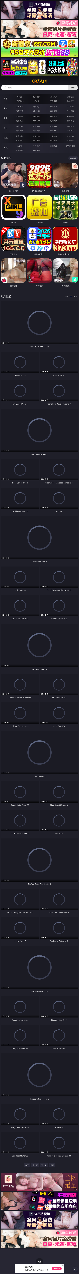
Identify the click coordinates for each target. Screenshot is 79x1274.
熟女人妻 (19, 111)
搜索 (73, 87)
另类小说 (36, 140)
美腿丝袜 (19, 130)
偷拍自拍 (36, 116)
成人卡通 (53, 116)
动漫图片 (70, 126)
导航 (6, 148)
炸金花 (36, 101)
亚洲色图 (36, 126)
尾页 (52, 1165)
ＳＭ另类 (70, 111)
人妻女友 (53, 136)
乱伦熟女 (53, 120)
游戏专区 (70, 97)
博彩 (6, 98)
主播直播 (53, 111)
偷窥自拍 (19, 126)
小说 (6, 138)
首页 (27, 1165)
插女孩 (19, 146)
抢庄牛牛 (70, 101)
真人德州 (36, 97)
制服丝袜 (19, 120)
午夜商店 (36, 146)
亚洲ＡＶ (19, 106)
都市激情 (19, 136)
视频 (6, 108)
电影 (6, 118)
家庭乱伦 (36, 136)
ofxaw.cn (39, 81)
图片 (6, 128)
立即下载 (56, 1268)
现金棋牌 (53, 101)
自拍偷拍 (36, 106)
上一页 (35, 1165)
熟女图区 (53, 130)
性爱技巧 (70, 140)
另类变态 (70, 120)
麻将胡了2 (19, 101)
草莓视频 (53, 146)
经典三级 (36, 120)
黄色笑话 (53, 140)
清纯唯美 (36, 130)
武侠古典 (70, 136)
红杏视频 (19, 150)
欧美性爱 (70, 116)
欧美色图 (53, 126)
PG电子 (19, 97)
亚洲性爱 (19, 116)
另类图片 (70, 130)
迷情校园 (19, 140)
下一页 (43, 1165)
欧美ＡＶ (53, 106)
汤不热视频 (70, 146)
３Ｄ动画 (70, 106)
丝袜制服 (36, 111)
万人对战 (53, 97)
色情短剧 (36, 150)
